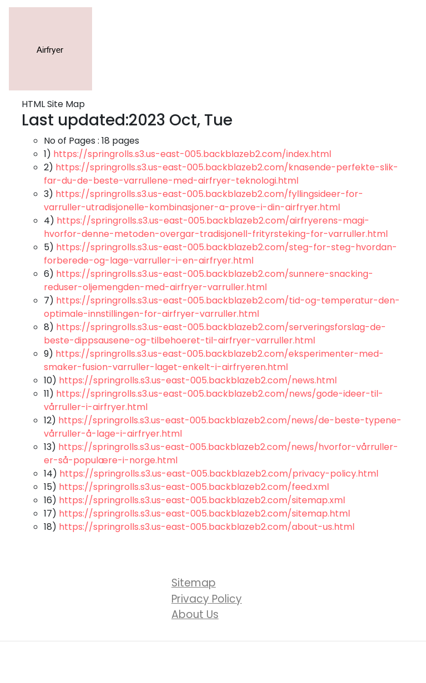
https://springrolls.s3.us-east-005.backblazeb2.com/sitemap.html (204, 513)
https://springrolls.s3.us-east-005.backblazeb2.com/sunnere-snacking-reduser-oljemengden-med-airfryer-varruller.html (208, 280)
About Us (195, 614)
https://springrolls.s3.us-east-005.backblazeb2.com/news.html (198, 380)
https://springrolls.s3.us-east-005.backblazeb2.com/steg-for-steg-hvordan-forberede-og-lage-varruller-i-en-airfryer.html (220, 254)
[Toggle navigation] (401, 49)
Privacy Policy (206, 598)
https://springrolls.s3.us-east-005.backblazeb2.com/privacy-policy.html (218, 473)
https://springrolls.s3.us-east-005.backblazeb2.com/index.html (192, 154)
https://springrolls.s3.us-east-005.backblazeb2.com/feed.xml (194, 486)
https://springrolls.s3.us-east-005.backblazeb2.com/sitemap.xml (202, 500)
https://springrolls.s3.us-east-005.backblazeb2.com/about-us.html (206, 526)
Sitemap (193, 582)
